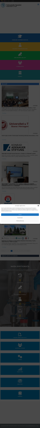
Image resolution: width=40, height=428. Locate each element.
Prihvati (20, 214)
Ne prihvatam (20, 217)
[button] (38, 205)
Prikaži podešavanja (20, 220)
